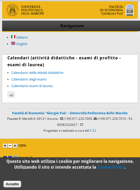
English (19, 44)
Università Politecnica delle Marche (99, 113)
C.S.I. (93, 130)
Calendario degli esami (28, 79)
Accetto (12, 185)
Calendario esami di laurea (32, 86)
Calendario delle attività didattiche (37, 73)
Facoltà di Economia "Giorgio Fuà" (39, 113)
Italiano (19, 37)
